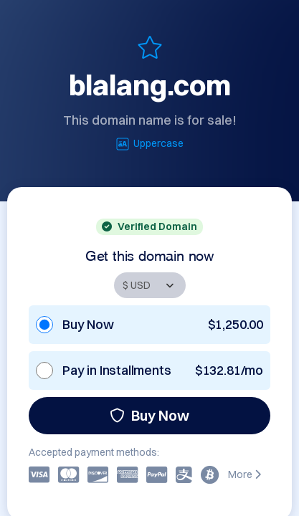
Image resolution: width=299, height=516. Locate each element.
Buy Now (149, 415)
